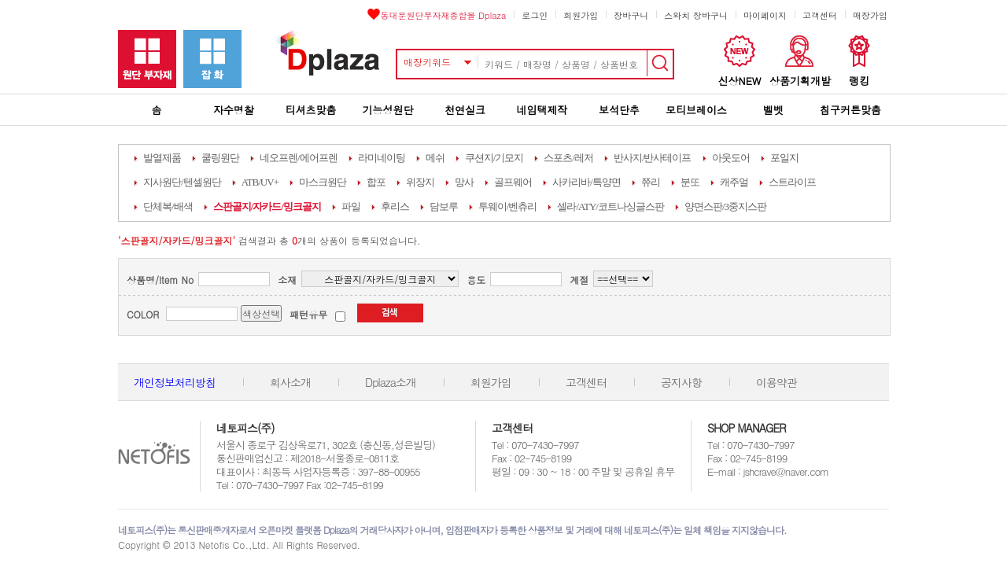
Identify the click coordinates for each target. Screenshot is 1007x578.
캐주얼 (734, 182)
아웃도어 (731, 158)
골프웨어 (513, 182)
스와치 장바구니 (696, 15)
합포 (376, 182)
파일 (350, 206)
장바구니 (631, 15)
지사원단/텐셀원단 (182, 182)
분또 (690, 182)
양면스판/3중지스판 (725, 206)
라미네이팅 (381, 158)
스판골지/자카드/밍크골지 (267, 206)
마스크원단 (322, 182)
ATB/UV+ (260, 182)
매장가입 (870, 15)
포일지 (784, 158)
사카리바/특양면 (586, 182)
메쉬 (435, 158)
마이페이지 (765, 15)
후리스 (395, 206)
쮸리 (650, 182)
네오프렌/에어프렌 (299, 158)
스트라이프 (792, 182)
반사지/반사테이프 (653, 158)
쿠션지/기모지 (494, 158)
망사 (464, 182)
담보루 (444, 206)
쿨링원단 (220, 158)
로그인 (535, 15)
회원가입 (580, 15)
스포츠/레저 (568, 158)
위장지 (420, 182)
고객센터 (819, 15)
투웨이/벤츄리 (507, 206)
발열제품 (162, 158)
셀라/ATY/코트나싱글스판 (610, 206)
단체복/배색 (168, 206)
